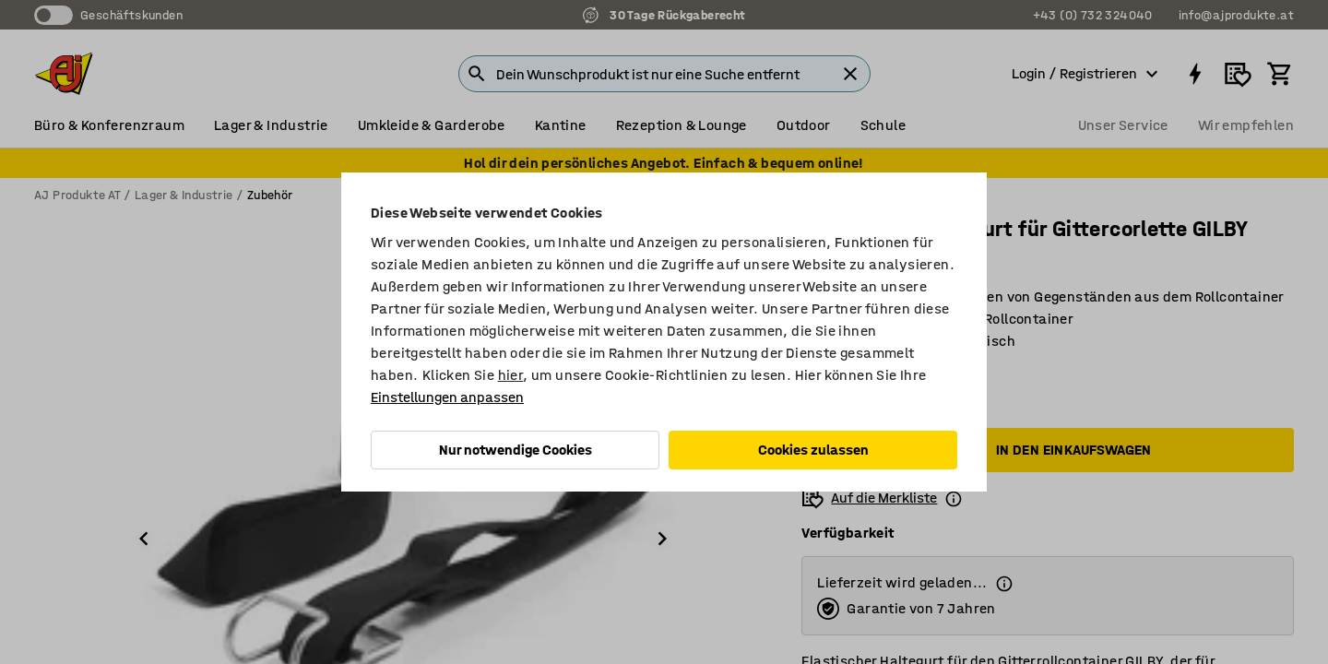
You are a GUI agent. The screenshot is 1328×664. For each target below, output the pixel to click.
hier (511, 375)
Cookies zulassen (813, 449)
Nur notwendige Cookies (515, 449)
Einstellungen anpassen (447, 397)
